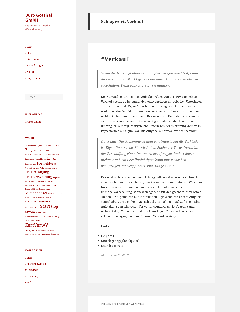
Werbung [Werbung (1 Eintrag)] (55, 217)
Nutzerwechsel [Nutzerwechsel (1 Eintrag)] (31, 201)
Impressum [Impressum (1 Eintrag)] (29, 181)
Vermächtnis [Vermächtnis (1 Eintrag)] (41, 212)
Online (33, 121)
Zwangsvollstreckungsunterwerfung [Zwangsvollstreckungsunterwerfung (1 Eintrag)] (39, 231)
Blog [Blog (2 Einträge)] (28, 149)
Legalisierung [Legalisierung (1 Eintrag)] (44, 189)
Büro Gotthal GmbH (38, 17)
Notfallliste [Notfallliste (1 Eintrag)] (40, 197)
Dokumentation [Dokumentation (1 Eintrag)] (44, 154)
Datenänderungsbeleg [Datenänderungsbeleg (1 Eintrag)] (42, 150)
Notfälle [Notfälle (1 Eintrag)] (48, 197)
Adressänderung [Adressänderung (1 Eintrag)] (32, 146)
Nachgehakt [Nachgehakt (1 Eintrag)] (52, 193)
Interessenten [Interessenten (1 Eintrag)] (40, 181)
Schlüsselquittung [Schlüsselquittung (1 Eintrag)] (32, 207)
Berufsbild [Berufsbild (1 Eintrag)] (43, 146)
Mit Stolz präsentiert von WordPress (122, 303)
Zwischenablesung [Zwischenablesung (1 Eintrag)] (32, 234)
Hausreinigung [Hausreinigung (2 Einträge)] (37, 172)
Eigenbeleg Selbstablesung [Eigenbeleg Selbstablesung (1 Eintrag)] (36, 159)
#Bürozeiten (32, 59)
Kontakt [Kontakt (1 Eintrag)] (50, 181)
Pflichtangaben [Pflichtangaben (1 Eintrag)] (44, 201)
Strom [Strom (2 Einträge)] (30, 212)
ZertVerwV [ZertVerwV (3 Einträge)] (36, 225)
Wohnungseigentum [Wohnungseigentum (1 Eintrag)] (33, 220)
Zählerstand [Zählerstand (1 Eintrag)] (45, 234)
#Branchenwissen (35, 263)
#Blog (28, 53)
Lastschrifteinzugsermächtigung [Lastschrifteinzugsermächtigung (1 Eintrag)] (38, 185)
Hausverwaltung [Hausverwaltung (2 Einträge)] (38, 177)
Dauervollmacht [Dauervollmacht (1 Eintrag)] (31, 154)
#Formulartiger (34, 65)
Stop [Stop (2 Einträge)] (54, 206)
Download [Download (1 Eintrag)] (55, 154)
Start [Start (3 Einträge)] (45, 206)
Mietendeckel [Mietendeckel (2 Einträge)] (36, 192)
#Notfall (30, 71)
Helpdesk (107, 236)
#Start (28, 46)
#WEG (28, 282)
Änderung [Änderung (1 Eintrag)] (55, 234)
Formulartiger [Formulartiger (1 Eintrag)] (30, 164)
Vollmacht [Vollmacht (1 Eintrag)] (47, 217)
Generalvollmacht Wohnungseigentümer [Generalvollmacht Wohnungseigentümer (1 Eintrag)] (41, 168)
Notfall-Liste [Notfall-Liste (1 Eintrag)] (30, 197)
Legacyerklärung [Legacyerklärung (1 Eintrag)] (32, 189)
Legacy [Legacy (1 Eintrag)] (54, 185)
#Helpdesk (31, 270)
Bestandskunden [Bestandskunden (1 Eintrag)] (55, 146)
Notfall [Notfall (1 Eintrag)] (60, 193)
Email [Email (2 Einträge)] (51, 158)
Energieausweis (112, 246)
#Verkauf (114, 59)
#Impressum (32, 78)
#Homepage (32, 276)
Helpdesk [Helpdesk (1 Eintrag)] (56, 177)
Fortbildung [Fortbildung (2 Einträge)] (46, 163)
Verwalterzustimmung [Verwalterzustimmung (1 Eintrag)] (34, 217)
